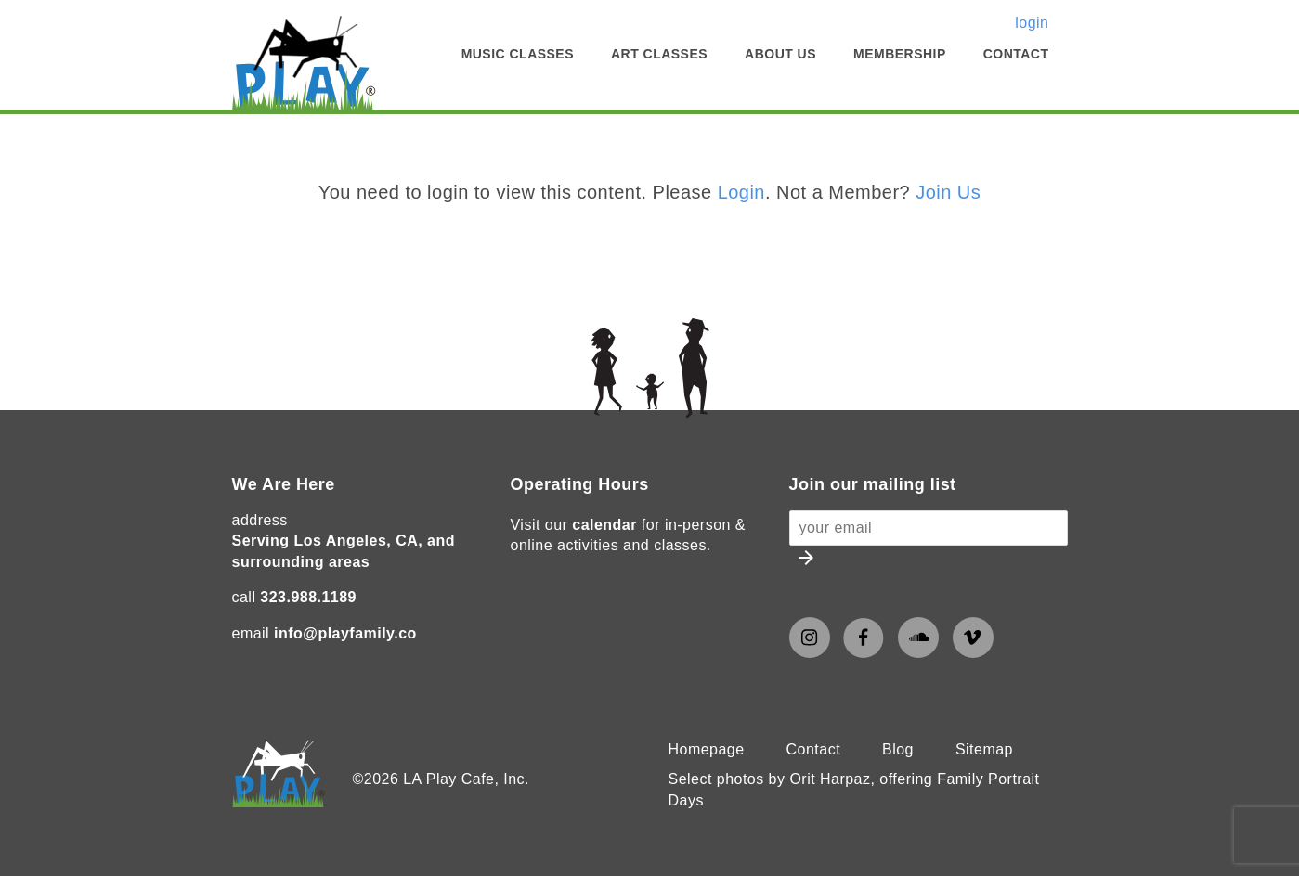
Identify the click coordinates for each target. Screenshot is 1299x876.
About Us (780, 53)
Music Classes (517, 53)
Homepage (707, 749)
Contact (1016, 53)
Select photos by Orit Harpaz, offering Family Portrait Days (854, 789)
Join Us (948, 192)
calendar (604, 525)
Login (741, 192)
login (1031, 23)
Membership (899, 53)
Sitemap (984, 749)
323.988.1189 (308, 597)
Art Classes (659, 53)
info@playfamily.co (345, 633)
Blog (898, 749)
